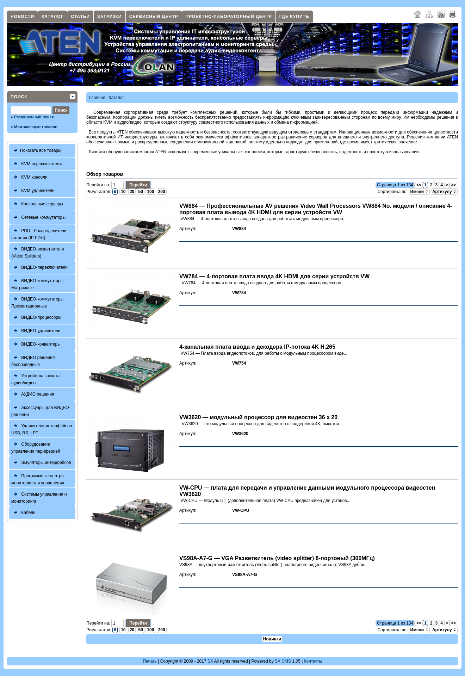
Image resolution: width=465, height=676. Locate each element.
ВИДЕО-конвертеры (36, 344)
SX (210, 661)
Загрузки (109, 16)
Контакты (313, 661)
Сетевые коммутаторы (38, 217)
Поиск (19, 96)
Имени (419, 191)
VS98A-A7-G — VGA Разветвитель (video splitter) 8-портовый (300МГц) (277, 558)
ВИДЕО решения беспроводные (33, 360)
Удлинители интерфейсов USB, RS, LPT (41, 428)
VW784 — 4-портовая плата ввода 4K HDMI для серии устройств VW (274, 276)
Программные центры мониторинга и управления (37, 478)
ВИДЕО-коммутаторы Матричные (37, 283)
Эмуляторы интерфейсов (41, 462)
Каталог (52, 16)
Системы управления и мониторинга (39, 497)
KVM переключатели (36, 164)
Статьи (80, 16)
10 (123, 191)
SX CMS (283, 661)
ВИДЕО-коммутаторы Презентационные (37, 302)
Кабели (23, 512)
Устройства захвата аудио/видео (35, 378)
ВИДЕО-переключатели (39, 267)
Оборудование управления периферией (35, 447)
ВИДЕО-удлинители (35, 331)
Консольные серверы (37, 204)
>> (453, 184)
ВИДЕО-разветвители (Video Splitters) (37, 252)
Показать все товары (36, 150)
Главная (97, 97)
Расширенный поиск (34, 117)
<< (418, 184)
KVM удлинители (33, 190)
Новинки (272, 639)
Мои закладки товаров (35, 127)
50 (140, 191)
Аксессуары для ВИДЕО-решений (40, 410)
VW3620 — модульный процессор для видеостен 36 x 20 (258, 417)
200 (161, 191)
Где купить (294, 16)
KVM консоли (29, 177)
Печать (150, 661)
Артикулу (444, 191)
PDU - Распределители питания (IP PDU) (39, 233)
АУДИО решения (32, 394)
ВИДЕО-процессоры (36, 317)
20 (132, 191)
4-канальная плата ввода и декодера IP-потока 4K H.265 (257, 347)
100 (150, 191)
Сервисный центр (153, 16)
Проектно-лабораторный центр (229, 16)
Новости (22, 16)
